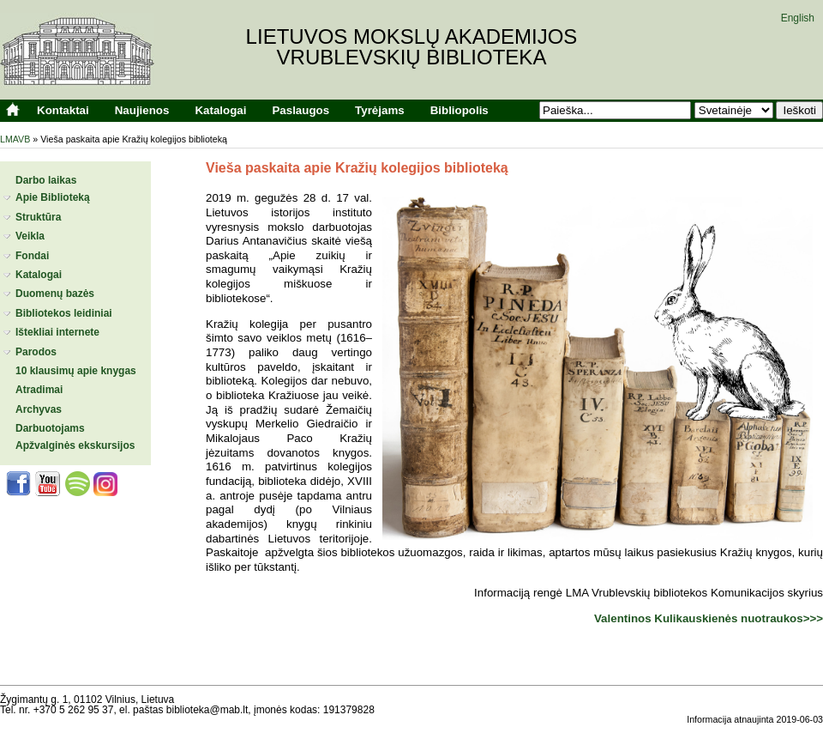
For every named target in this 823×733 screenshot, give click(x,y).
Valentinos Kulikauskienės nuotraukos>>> (708, 618)
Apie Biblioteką (52, 197)
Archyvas (38, 409)
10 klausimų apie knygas (75, 371)
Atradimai (39, 390)
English (797, 18)
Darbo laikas (45, 180)
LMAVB (15, 139)
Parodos (36, 352)
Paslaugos (300, 110)
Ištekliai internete (57, 332)
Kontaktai (63, 110)
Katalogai (220, 110)
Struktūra (38, 217)
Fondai (32, 256)
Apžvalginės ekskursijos (75, 445)
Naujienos (142, 110)
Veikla (30, 236)
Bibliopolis (459, 110)
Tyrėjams (380, 110)
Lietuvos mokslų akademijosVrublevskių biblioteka (412, 47)
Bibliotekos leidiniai (63, 313)
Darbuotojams (50, 428)
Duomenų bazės (54, 294)
